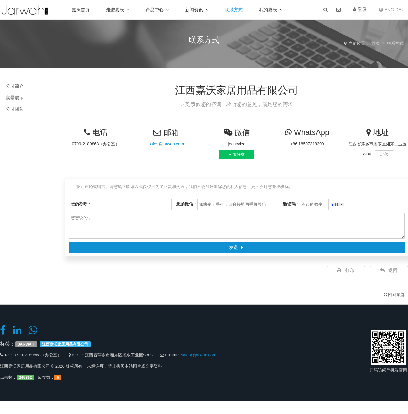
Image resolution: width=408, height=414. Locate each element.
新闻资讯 (196, 9)
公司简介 (13, 86)
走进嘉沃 (117, 9)
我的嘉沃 (270, 9)
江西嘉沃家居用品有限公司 (65, 344)
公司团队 (13, 109)
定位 (384, 154)
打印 (345, 270)
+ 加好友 (237, 154)
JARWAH (26, 344)
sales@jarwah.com (166, 143)
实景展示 (13, 97)
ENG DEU (392, 9)
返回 (388, 270)
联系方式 (234, 9)
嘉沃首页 (81, 9)
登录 (360, 9)
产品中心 (157, 9)
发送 (237, 247)
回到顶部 (394, 294)
